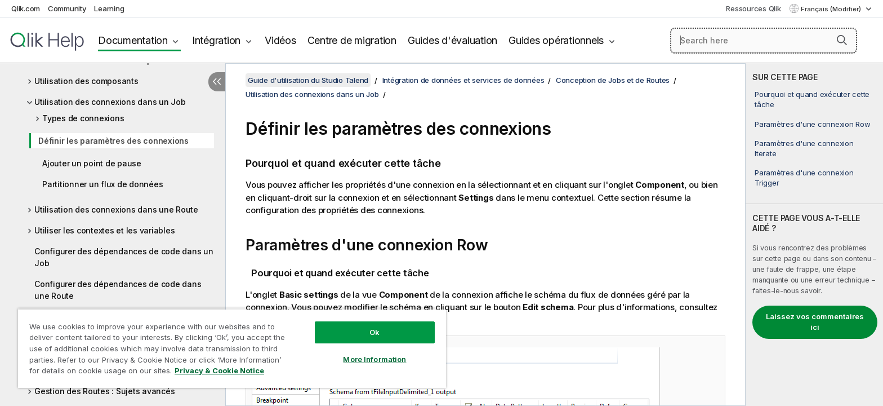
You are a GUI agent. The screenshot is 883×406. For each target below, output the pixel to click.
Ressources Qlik (753, 8)
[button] (841, 40)
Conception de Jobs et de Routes (613, 80)
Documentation (133, 40)
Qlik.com (25, 8)
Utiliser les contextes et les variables (104, 230)
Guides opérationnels (556, 40)
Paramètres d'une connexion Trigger (804, 177)
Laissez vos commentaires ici (815, 322)
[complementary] (814, 234)
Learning (109, 8)
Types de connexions (83, 118)
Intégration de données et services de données (463, 80)
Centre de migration (351, 40)
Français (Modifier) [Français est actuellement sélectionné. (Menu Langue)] (832, 9)
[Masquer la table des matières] (216, 81)
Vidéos (280, 40)
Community (67, 8)
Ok (374, 332)
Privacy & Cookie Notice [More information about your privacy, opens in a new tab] (219, 370)
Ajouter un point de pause (91, 163)
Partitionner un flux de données (102, 184)
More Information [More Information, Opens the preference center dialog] (374, 359)
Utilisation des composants (86, 81)
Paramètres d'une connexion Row (813, 124)
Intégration (216, 40)
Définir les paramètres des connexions (113, 140)
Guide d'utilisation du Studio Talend (308, 80)
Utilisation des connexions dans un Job (110, 102)
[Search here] (764, 40)
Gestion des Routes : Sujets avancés (104, 391)
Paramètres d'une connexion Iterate (804, 148)
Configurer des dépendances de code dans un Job (123, 257)
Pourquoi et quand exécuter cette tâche (812, 99)
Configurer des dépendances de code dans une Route (117, 290)
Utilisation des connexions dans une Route (116, 209)
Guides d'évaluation (452, 40)
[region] (232, 348)
